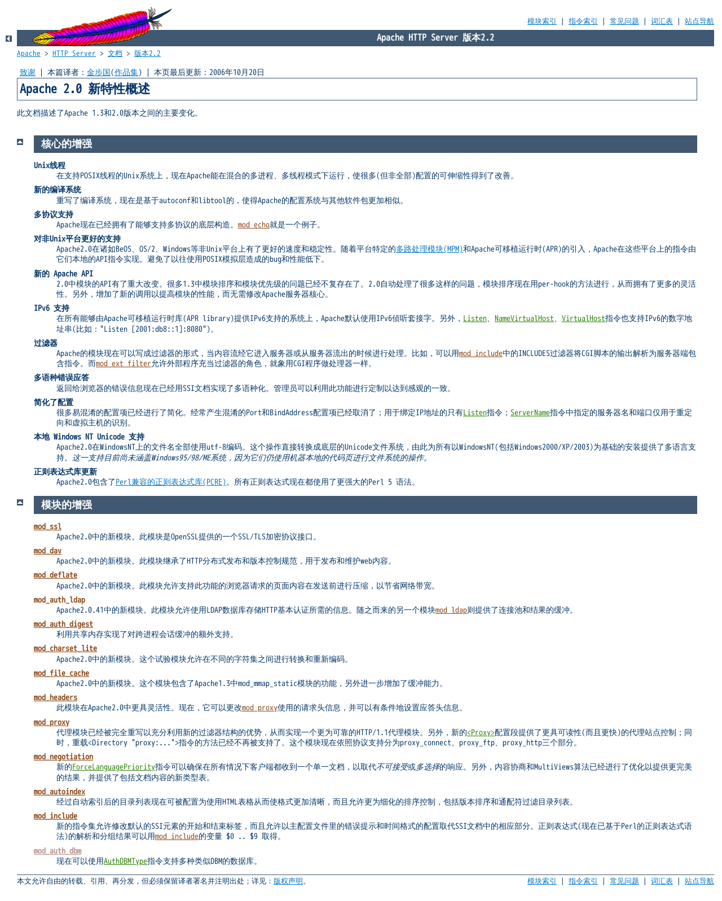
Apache (29, 54)
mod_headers (55, 697)
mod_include (481, 353)
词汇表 (662, 21)
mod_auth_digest (63, 624)
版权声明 (288, 881)
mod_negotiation (63, 757)
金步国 (99, 72)
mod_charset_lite (65, 648)
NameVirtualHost (524, 318)
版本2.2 (147, 54)
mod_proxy (260, 708)
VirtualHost (583, 318)
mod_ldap (451, 610)
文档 (115, 54)
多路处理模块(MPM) (429, 249)
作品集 (126, 72)
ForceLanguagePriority (113, 767)
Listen (475, 318)
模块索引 (542, 21)
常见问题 (624, 21)
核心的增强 (66, 144)
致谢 (28, 72)
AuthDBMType (125, 861)
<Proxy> (481, 732)
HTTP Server (74, 54)
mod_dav (47, 551)
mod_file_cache (61, 673)
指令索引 (583, 21)
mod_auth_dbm (57, 851)
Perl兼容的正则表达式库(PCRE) (171, 482)
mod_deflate (55, 575)
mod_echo (254, 225)
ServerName (530, 412)
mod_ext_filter (123, 363)
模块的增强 (66, 505)
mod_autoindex (59, 792)
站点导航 (699, 21)
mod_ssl (47, 526)
